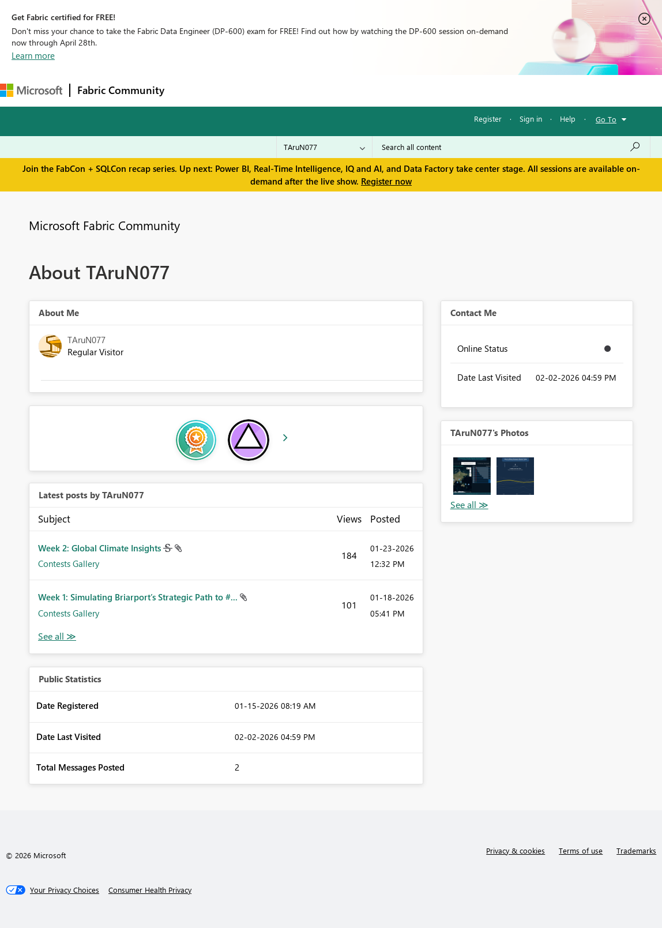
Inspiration (241, 90)
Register (488, 118)
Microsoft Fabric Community (104, 225)
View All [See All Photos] (469, 505)
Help (568, 118)
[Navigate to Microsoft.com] (31, 90)
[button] (472, 476)
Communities (340, 90)
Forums (190, 90)
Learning (436, 90)
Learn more (33, 55)
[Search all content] (511, 147)
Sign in (531, 118)
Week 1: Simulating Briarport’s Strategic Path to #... (139, 597)
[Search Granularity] (324, 147)
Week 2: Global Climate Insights (100, 548)
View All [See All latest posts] (57, 636)
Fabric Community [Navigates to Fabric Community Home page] (120, 90)
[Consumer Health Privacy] (149, 890)
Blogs (391, 90)
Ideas (289, 90)
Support (484, 90)
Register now (386, 181)
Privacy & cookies (515, 850)
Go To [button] (606, 119)
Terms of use (581, 850)
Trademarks (636, 850)
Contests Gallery (68, 563)
